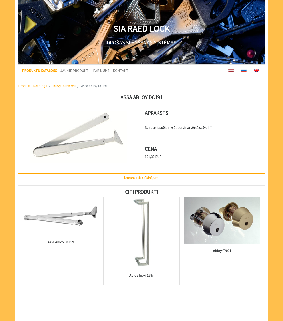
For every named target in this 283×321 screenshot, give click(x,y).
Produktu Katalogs (32, 85)
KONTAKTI (121, 70)
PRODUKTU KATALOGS (39, 70)
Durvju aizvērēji (64, 85)
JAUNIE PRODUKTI (75, 70)
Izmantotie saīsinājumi (141, 177)
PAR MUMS (101, 70)
